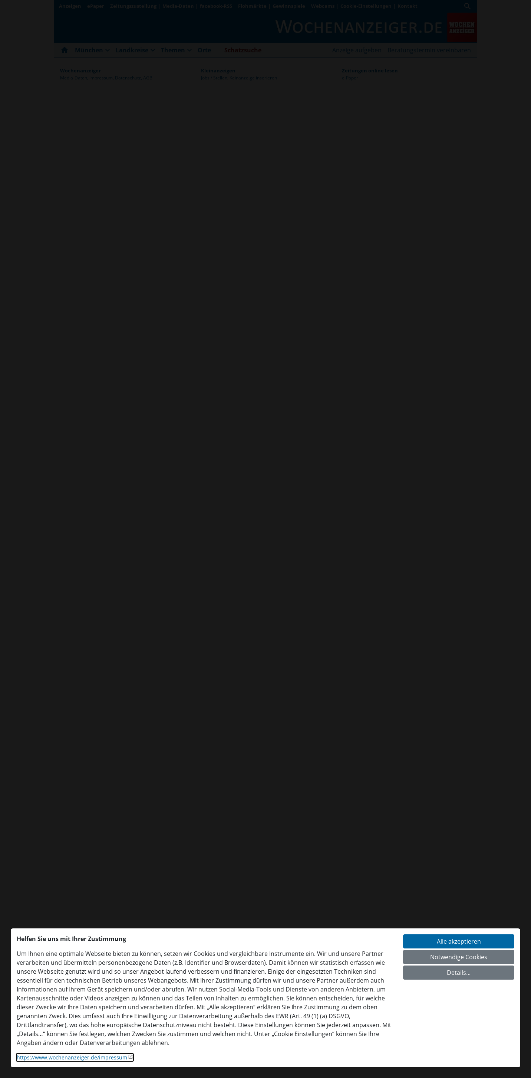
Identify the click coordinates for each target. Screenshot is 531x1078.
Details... (459, 972)
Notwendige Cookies (458, 957)
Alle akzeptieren (459, 941)
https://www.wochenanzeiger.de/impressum (72, 1057)
